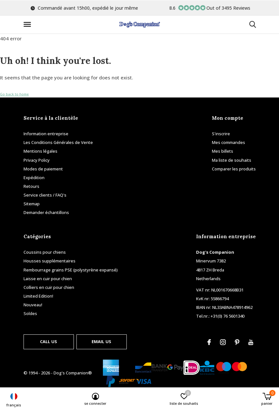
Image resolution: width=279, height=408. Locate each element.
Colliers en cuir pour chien (49, 287)
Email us (101, 341)
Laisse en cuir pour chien (48, 278)
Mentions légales (40, 151)
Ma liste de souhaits (231, 160)
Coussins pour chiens (45, 252)
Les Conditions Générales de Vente (58, 142)
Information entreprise (46, 134)
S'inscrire (221, 134)
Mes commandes (228, 142)
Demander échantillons (46, 212)
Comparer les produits (234, 169)
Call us (48, 341)
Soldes (30, 313)
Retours (31, 186)
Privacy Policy (37, 160)
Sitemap (32, 204)
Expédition (34, 177)
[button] (28, 24)
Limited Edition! (38, 296)
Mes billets (222, 151)
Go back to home (14, 94)
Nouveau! (33, 305)
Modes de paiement (43, 169)
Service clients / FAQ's (45, 195)
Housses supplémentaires (49, 261)
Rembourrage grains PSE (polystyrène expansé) (71, 270)
